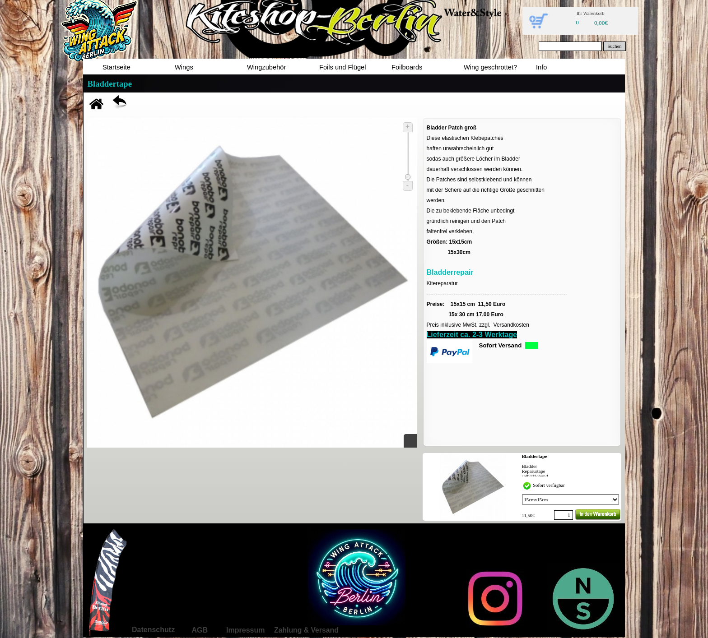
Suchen (614, 46)
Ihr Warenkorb (591, 13)
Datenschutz (153, 629)
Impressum (245, 630)
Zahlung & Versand (306, 630)
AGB (199, 630)
